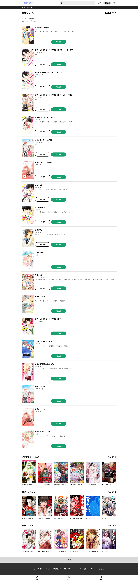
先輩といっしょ (40, 409)
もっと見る (112, 457)
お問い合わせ (84, 569)
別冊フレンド (39, 275)
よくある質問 (38, 569)
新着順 (114, 13)
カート (69, 579)
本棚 (101, 579)
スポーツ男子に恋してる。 (44, 341)
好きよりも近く (40, 386)
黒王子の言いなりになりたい (45, 117)
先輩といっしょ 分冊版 (43, 163)
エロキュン (39, 185)
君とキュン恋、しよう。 (43, 432)
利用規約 (47, 569)
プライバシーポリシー (70, 569)
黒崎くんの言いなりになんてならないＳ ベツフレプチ (54, 50)
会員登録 (107, 3)
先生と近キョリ (40, 296)
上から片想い (39, 253)
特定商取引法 (57, 569)
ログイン (99, 3)
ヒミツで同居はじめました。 (45, 364)
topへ (69, 560)
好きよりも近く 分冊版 (43, 140)
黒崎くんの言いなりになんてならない (48, 319)
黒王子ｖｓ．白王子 (42, 27)
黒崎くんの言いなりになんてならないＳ (48, 72)
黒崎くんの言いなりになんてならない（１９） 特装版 (53, 95)
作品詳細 (58, 42)
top (23, 7)
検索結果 (29, 7)
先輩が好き (39, 230)
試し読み (42, 64)
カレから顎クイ (40, 208)
